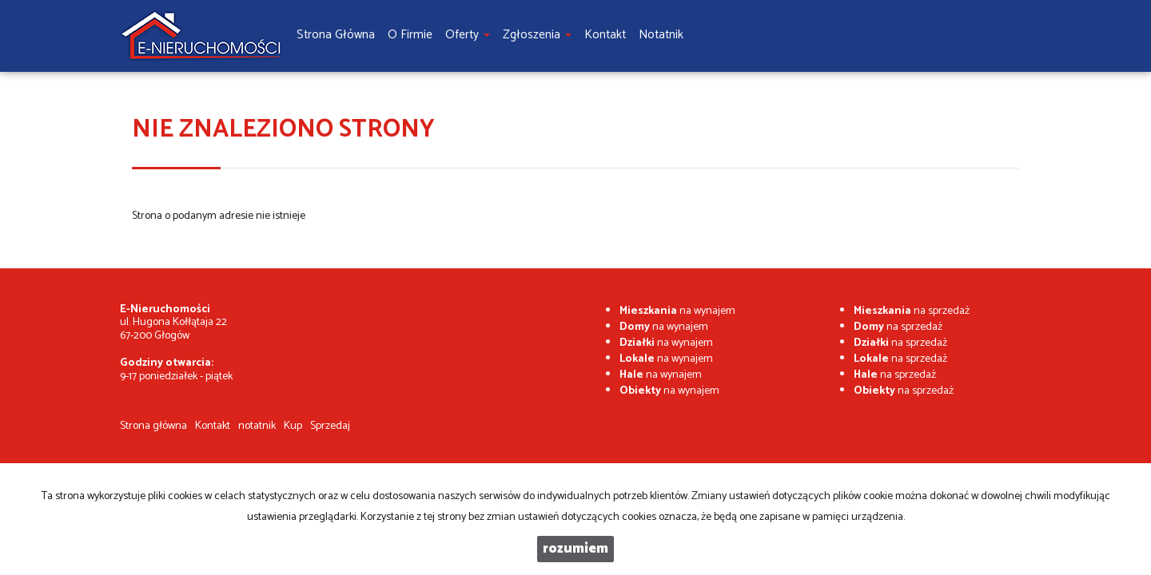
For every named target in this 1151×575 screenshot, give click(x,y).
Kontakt (212, 426)
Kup (293, 426)
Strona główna (153, 426)
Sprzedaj (330, 426)
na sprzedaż (912, 311)
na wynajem (677, 311)
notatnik (257, 426)
